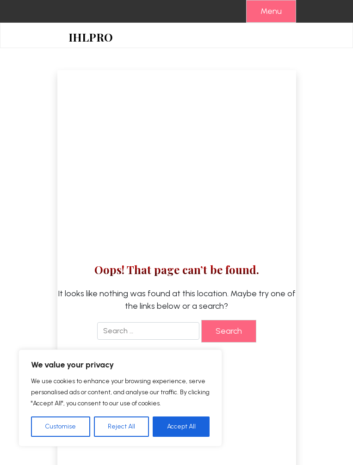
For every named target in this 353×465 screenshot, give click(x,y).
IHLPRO (90, 37)
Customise (60, 426)
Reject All (121, 426)
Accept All (181, 426)
